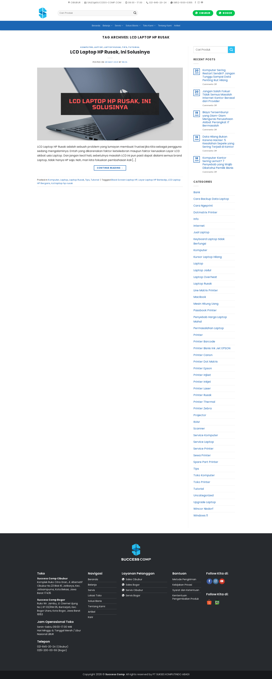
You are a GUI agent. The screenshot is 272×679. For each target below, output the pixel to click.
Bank (196, 192)
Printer (198, 335)
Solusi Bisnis (133, 25)
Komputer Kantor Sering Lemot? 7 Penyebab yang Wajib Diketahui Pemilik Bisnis (217, 162)
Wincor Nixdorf (203, 509)
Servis (119, 25)
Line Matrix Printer (205, 290)
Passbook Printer (205, 310)
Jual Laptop (201, 232)
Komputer (86, 47)
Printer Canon (202, 355)
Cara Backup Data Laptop (211, 199)
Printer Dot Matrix (205, 362)
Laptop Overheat (205, 277)
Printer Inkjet (202, 382)
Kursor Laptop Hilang (207, 257)
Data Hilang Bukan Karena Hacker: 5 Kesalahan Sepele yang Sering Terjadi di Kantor (218, 141)
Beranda (96, 25)
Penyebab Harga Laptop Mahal (210, 319)
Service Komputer (205, 435)
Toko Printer (201, 482)
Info (196, 219)
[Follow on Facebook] (195, 2)
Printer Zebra (202, 408)
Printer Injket (202, 375)
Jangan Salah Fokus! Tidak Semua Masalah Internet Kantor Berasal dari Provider (218, 96)
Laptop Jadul (202, 270)
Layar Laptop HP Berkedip (153, 179)
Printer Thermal (204, 402)
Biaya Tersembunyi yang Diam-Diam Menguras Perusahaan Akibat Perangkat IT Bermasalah (217, 119)
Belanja (107, 25)
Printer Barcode (204, 341)
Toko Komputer (204, 475)
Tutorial (133, 47)
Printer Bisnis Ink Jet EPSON (211, 348)
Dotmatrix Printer (205, 212)
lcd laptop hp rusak (62, 183)
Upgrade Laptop (204, 502)
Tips (124, 47)
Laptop (98, 47)
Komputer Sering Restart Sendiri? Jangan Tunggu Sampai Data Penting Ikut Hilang (218, 75)
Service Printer (203, 449)
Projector (199, 415)
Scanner (199, 428)
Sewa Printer (202, 455)
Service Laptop (203, 442)
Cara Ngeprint (203, 206)
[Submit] (135, 13)
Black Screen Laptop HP (124, 179)
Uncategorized (203, 495)
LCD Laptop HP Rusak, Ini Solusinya (110, 52)
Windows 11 (200, 515)
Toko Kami (149, 25)
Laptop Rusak (112, 47)
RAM (196, 422)
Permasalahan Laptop (208, 328)
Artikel (177, 25)
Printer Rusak (202, 395)
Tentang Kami (165, 25)
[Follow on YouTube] (202, 2)
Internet (199, 226)
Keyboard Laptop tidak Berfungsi (209, 241)
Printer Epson (202, 368)
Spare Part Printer (205, 462)
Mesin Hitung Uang (205, 304)
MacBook (199, 297)
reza (124, 62)
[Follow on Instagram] (199, 2)
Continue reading (110, 167)
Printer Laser (202, 388)
